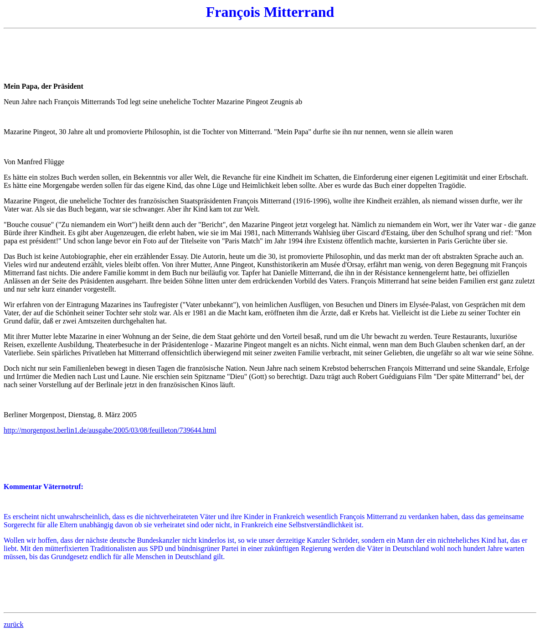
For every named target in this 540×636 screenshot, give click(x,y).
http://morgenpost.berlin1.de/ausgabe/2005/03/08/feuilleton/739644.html (110, 430)
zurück (14, 624)
